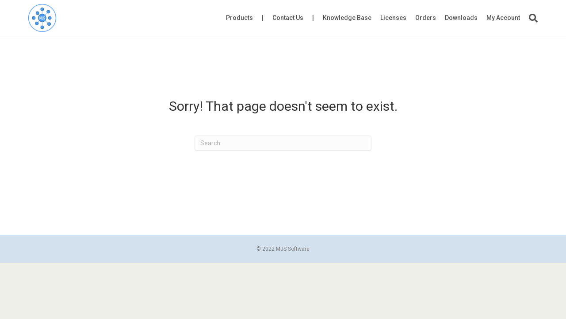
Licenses (393, 17)
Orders (425, 17)
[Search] (531, 18)
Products (239, 17)
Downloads (461, 17)
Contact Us (287, 17)
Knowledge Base (347, 17)
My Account (503, 17)
